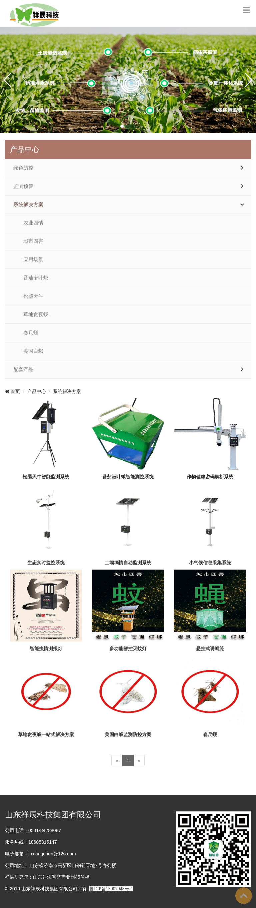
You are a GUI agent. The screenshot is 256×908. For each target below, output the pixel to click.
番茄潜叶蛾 (35, 277)
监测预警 (23, 186)
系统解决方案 (28, 204)
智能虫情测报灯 (46, 648)
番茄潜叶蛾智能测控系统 (128, 476)
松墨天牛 (33, 296)
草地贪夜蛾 (35, 314)
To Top (243, 895)
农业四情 (33, 223)
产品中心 (36, 391)
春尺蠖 (30, 332)
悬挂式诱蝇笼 (210, 648)
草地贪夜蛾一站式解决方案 (46, 734)
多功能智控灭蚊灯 (128, 648)
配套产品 (23, 369)
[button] (122, 126)
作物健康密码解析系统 (210, 476)
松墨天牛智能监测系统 (46, 476)
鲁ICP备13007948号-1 (111, 888)
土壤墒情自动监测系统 (128, 562)
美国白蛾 (33, 351)
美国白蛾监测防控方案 (128, 734)
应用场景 (33, 259)
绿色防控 (23, 168)
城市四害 (33, 241)
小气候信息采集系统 (210, 562)
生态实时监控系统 (46, 562)
